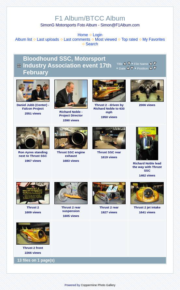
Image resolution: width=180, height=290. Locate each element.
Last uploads (48, 39)
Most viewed (106, 39)
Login (97, 35)
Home (82, 35)
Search (92, 44)
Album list (23, 39)
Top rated (129, 39)
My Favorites (154, 39)
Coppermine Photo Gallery (98, 285)
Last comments (77, 39)
